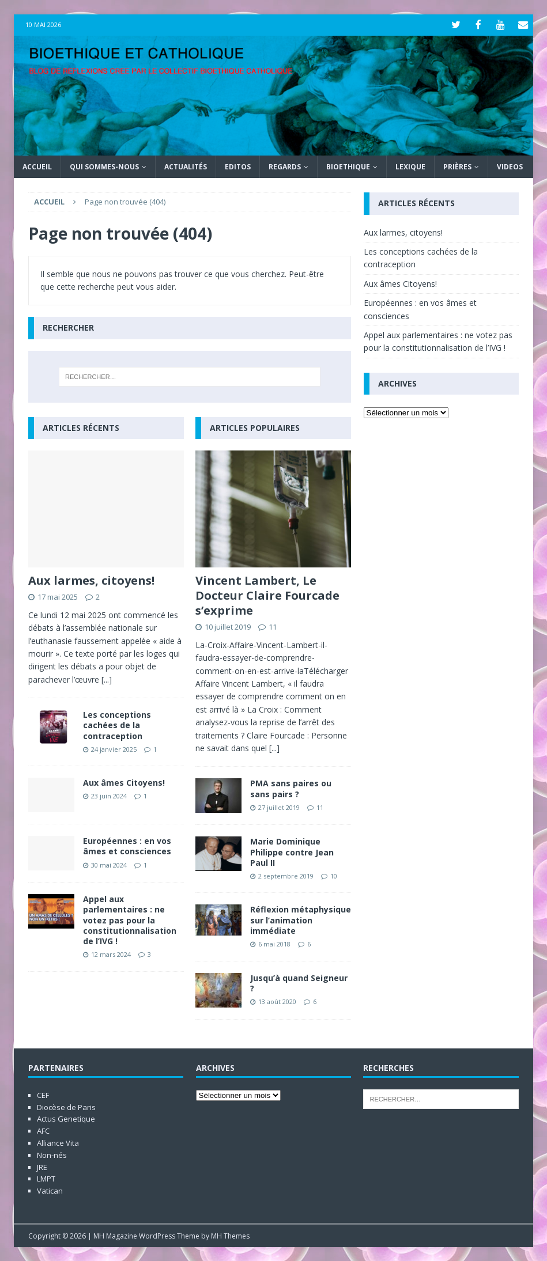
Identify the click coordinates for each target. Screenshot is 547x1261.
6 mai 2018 (274, 943)
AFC (43, 1130)
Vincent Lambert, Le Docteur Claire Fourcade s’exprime (267, 594)
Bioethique (348, 166)
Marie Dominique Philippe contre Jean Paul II (292, 851)
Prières (457, 166)
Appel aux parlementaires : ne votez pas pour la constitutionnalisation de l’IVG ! (129, 919)
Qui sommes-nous (104, 166)
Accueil (37, 166)
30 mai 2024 (109, 863)
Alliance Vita (58, 1142)
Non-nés (52, 1154)
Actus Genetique (66, 1118)
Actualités (185, 166)
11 (273, 625)
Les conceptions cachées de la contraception (117, 724)
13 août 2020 (277, 1000)
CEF (43, 1094)
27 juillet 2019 (279, 806)
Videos (510, 166)
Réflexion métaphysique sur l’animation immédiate (300, 919)
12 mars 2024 (111, 953)
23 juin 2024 (109, 795)
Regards (285, 166)
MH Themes (230, 1235)
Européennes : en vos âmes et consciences (127, 845)
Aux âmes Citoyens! (124, 782)
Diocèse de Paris (66, 1106)
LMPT (46, 1178)
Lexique (410, 166)
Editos (238, 166)
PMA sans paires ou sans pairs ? (290, 787)
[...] (106, 678)
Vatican (50, 1190)
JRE (42, 1166)
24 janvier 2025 (114, 748)
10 (333, 874)
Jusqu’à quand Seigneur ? (299, 982)
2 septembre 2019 (286, 874)
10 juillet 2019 (228, 625)
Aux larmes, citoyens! (91, 579)
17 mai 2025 (57, 595)
